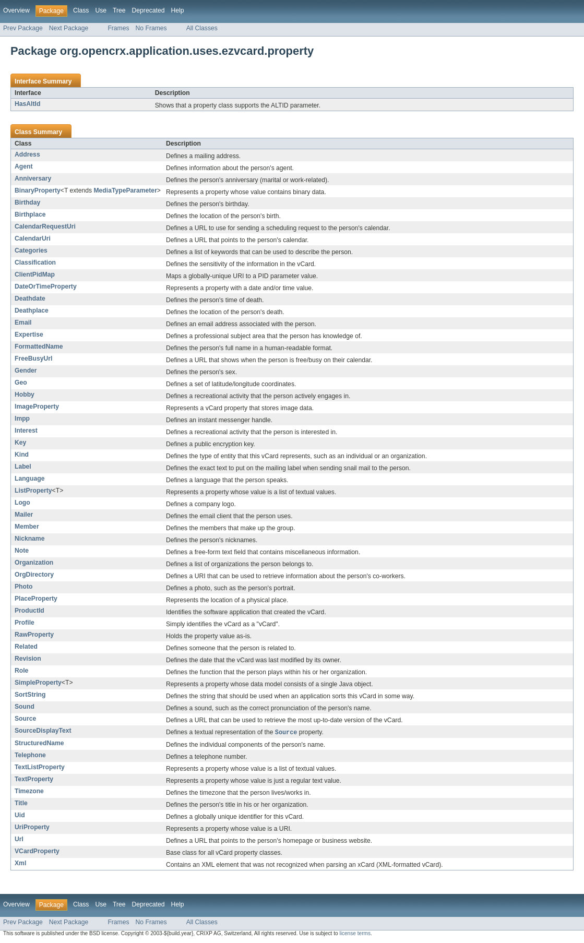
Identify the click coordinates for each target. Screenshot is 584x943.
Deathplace (32, 310)
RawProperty (34, 634)
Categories (31, 250)
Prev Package (23, 28)
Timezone (29, 791)
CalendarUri (33, 238)
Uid (20, 815)
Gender (26, 370)
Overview (16, 10)
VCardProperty (37, 851)
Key (20, 442)
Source (25, 718)
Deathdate (30, 298)
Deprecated (148, 10)
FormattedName (39, 346)
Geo (21, 382)
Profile (24, 622)
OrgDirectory (34, 574)
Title (21, 803)
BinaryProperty (38, 190)
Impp (22, 418)
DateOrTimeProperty (46, 286)
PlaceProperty (36, 598)
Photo (23, 586)
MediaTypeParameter (125, 190)
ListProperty (33, 490)
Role (21, 670)
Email (23, 322)
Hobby (24, 394)
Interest (26, 430)
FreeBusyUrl (33, 358)
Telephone (30, 755)
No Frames (151, 28)
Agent (23, 166)
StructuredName (39, 743)
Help (177, 10)
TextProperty (34, 779)
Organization (34, 562)
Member (27, 526)
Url (19, 839)
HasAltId (27, 104)
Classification (35, 262)
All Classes (202, 28)
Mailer (24, 514)
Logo (22, 502)
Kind (22, 454)
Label (23, 466)
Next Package (69, 28)
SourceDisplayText (43, 730)
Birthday (27, 202)
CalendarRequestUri (45, 226)
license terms (355, 934)
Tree (119, 10)
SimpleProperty (38, 682)
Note (22, 550)
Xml (20, 863)
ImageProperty (37, 406)
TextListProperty (40, 767)
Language (29, 478)
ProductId (29, 610)
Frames (118, 28)
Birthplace (30, 214)
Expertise (29, 334)
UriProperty (32, 827)
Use (100, 10)
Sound (24, 706)
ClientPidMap (35, 274)
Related (26, 646)
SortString (30, 694)
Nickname (29, 538)
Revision (28, 658)
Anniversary (33, 178)
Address (27, 154)
